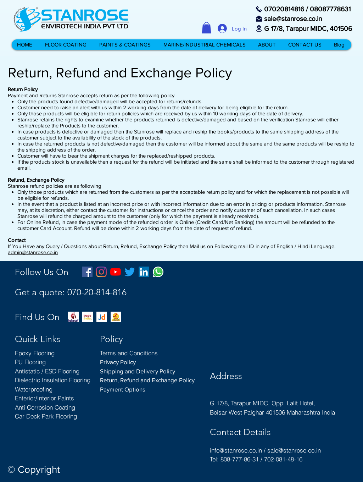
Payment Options (122, 389)
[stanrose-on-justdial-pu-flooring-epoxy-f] (101, 317)
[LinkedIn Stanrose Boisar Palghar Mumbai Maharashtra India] (144, 272)
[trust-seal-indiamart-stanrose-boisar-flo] (116, 317)
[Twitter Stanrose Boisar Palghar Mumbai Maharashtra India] (129, 272)
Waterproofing (33, 389)
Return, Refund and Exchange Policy (147, 380)
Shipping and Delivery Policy (137, 371)
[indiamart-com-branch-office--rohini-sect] (73, 317)
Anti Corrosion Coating (45, 407)
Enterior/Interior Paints (44, 398)
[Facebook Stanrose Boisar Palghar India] (87, 272)
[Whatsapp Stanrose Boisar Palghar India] (158, 272)
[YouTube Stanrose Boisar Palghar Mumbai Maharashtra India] (115, 272)
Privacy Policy (118, 361)
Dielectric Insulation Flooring (52, 380)
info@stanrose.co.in (236, 450)
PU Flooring (30, 362)
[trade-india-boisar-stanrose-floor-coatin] (87, 317)
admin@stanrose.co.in (33, 252)
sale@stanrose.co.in (294, 450)
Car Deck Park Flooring (46, 416)
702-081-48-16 (283, 459)
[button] (206, 27)
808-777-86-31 (239, 459)
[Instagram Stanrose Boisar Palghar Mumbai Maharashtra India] (101, 272)
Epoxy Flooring (35, 353)
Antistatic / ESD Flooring (47, 371)
